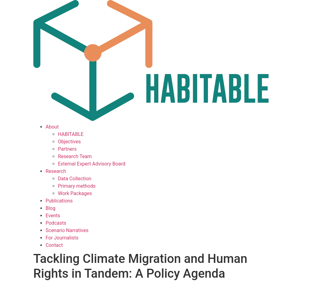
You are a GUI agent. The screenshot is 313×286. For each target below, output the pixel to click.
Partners (67, 149)
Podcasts (56, 223)
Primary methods (77, 186)
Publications (59, 201)
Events (53, 216)
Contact (54, 245)
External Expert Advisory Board (91, 164)
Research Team (75, 156)
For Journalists (62, 238)
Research (56, 171)
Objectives (69, 142)
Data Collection (74, 179)
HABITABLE (70, 134)
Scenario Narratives (67, 230)
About (52, 127)
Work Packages (75, 193)
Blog (50, 208)
